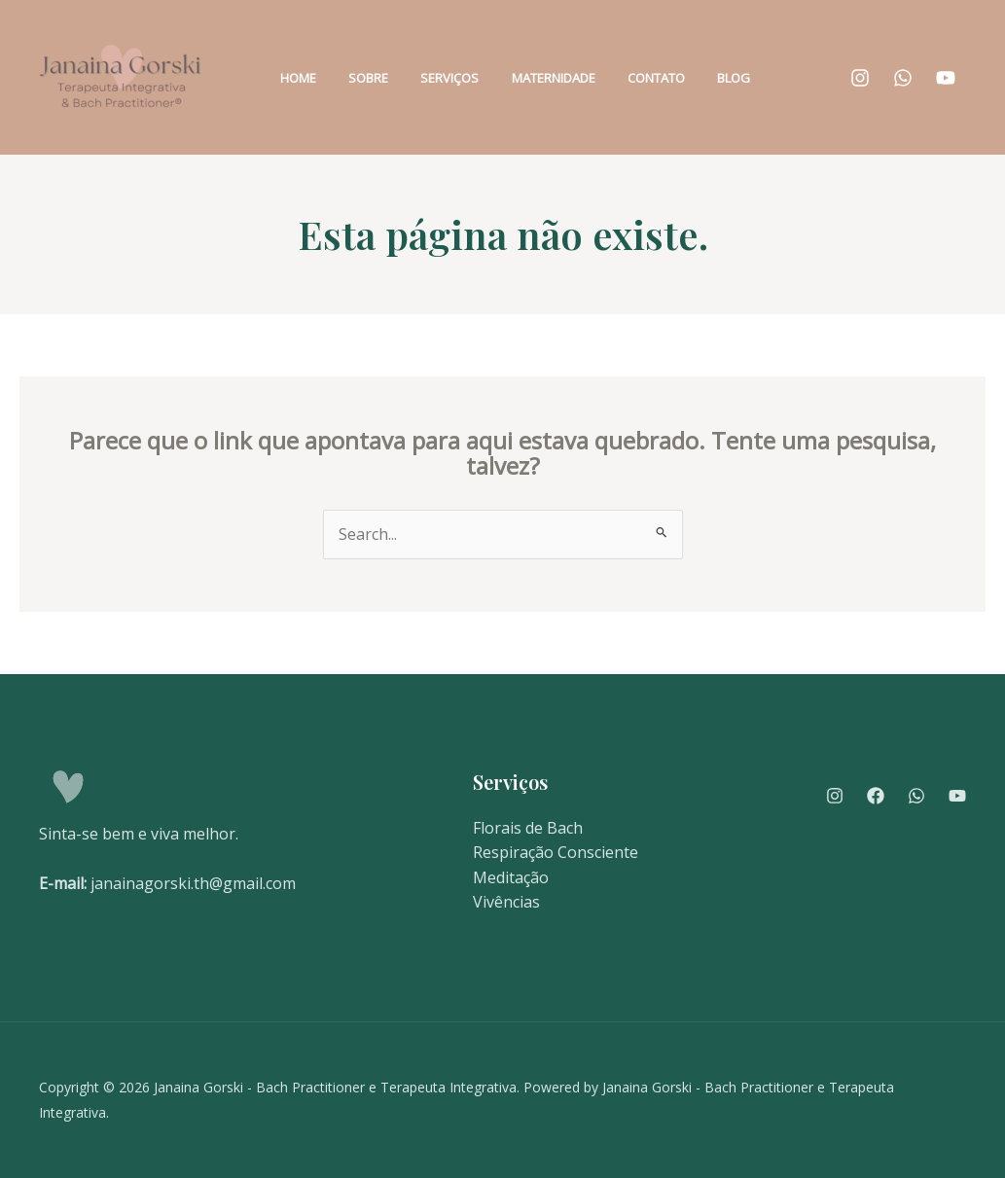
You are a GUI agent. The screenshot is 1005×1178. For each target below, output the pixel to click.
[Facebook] (875, 795)
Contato (624, 78)
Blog (688, 78)
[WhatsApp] (903, 78)
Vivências (506, 901)
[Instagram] (860, 78)
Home (318, 78)
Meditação (511, 877)
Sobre (375, 78)
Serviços (443, 78)
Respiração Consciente (555, 852)
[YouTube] (945, 78)
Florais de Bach (528, 828)
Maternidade (534, 78)
